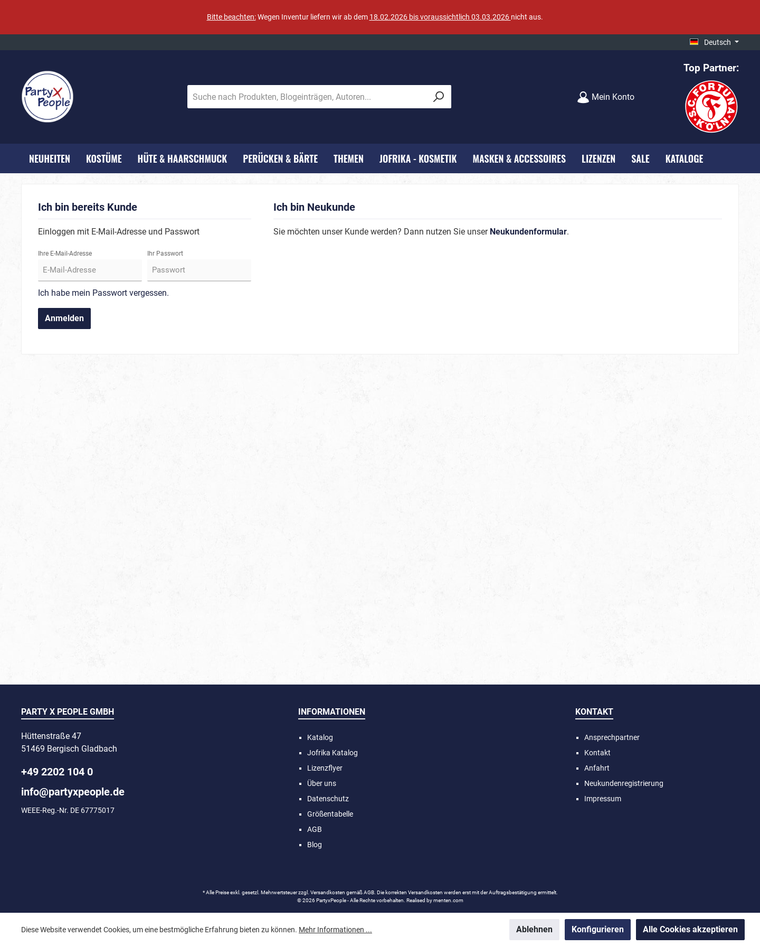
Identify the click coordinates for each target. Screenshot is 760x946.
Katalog (320, 737)
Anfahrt (597, 768)
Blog (314, 844)
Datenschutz (328, 798)
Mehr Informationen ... (335, 929)
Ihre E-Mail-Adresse (65, 253)
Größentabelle (330, 814)
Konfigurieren (598, 929)
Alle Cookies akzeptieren (690, 929)
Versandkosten (327, 892)
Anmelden (64, 318)
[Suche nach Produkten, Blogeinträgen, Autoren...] (307, 96)
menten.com (448, 900)
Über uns (321, 783)
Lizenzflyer (325, 768)
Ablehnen (534, 929)
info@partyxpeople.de (73, 791)
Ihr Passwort (165, 253)
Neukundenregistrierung (623, 783)
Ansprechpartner (612, 737)
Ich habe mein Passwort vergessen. (103, 293)
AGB (314, 829)
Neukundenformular (528, 232)
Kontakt (597, 752)
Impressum (602, 798)
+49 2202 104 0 (57, 771)
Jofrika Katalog (332, 752)
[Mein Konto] (605, 97)
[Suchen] (438, 96)
